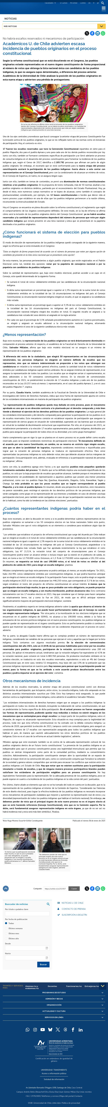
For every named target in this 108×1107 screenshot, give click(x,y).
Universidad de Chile (43, 1099)
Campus (21, 1089)
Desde (8, 944)
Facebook (92, 34)
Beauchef (41, 1089)
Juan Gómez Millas (66, 1089)
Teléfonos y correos (50, 1093)
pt (97, 3)
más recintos (84, 1089)
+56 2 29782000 (34, 1093)
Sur (77, 1089)
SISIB (32, 1099)
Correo (82, 3)
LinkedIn (97, 34)
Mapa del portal (65, 1093)
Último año (12, 939)
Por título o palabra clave (16, 910)
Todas (9, 924)
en (89, 3)
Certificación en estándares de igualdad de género (54, 1059)
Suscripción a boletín (74, 915)
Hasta (8, 954)
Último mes (12, 934)
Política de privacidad (69, 1099)
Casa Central (77, 1085)
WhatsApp (103, 34)
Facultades (48, 3)
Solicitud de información (54, 1076)
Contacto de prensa (74, 910)
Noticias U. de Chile (73, 904)
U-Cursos (63, 3)
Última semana (13, 929)
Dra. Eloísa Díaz (52, 1089)
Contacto (76, 1093)
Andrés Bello (31, 1089)
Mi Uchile (73, 3)
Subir (6, 889)
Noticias (10, 19)
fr (93, 3)
